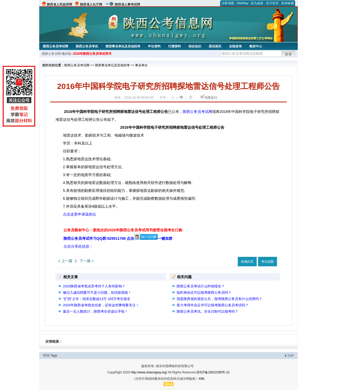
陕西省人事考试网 (127, 4)
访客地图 (227, 3)
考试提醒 (267, 261)
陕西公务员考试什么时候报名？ (201, 286)
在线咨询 (235, 46)
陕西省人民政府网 (59, 4)
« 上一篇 (65, 261)
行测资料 (174, 46)
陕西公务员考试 (87, 46)
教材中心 (255, 46)
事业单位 (141, 65)
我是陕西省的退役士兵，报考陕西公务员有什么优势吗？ (219, 299)
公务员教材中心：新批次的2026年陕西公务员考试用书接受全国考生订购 (122, 230)
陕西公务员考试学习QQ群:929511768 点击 (110, 238)
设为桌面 (257, 3)
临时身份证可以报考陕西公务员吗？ (204, 292)
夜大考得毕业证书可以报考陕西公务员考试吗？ (213, 305)
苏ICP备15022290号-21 (213, 372)
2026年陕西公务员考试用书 (92, 54)
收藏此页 (247, 261)
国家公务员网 (51, 54)
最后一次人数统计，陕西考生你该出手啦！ (95, 311)
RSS (46, 355)
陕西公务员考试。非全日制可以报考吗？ (207, 311)
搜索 (288, 54)
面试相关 (215, 46)
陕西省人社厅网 (91, 4)
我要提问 (211, 97)
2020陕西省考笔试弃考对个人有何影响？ (94, 286)
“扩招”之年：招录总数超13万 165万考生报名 (96, 299)
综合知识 (195, 46)
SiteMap (242, 3)
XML (202, 379)
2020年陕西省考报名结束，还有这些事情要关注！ (101, 305)
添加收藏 (287, 3)
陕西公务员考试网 (55, 46)
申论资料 (154, 46)
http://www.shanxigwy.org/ (149, 372)
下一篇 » (87, 261)
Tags (54, 355)
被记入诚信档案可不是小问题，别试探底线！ (97, 292)
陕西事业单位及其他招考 (123, 46)
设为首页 (272, 3)
